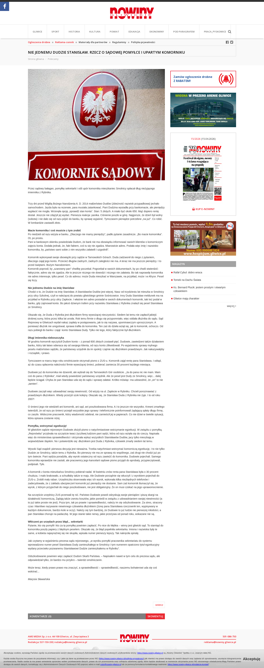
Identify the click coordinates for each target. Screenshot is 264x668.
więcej (231, 306)
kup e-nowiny (203, 209)
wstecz (159, 604)
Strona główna (36, 59)
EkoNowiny (157, 31)
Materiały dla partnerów (93, 42)
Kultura (94, 31)
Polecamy (53, 59)
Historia (74, 31)
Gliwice (37, 31)
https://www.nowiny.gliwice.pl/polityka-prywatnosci (121, 658)
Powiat (114, 31)
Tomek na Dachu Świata (186, 279)
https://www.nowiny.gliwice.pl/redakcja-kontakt (188, 664)
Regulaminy (119, 42)
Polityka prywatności (143, 42)
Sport (55, 31)
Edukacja (134, 31)
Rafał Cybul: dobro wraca (186, 272)
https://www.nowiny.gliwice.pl (150, 653)
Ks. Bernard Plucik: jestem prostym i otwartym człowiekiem (198, 289)
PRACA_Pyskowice (215, 31)
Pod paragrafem (184, 31)
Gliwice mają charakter (185, 298)
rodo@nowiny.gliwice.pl (110, 664)
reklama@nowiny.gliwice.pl (220, 642)
